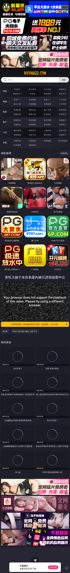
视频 (5, 101)
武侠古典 (62, 130)
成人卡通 (47, 110)
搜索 (64, 80)
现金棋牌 (47, 93)
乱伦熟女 (47, 114)
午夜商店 (32, 140)
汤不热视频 (62, 140)
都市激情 (17, 130)
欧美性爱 (62, 110)
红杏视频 (17, 145)
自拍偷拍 (32, 99)
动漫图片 (62, 120)
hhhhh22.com (35, 73)
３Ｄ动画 (62, 99)
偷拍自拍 (32, 110)
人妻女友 (47, 130)
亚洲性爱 (17, 110)
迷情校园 (17, 135)
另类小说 (32, 135)
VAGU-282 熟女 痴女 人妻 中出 (24, 331)
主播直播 (47, 104)
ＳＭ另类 (62, 104)
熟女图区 (47, 124)
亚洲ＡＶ (17, 99)
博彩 (5, 91)
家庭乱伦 (32, 130)
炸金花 (32, 93)
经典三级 (32, 114)
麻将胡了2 (17, 93)
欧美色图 (47, 120)
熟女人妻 (17, 104)
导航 (5, 142)
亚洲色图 (32, 120)
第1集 (5, 331)
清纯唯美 (32, 124)
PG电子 (17, 89)
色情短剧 (32, 145)
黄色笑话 (47, 135)
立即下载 (53, 567)
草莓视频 (47, 140)
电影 (5, 111)
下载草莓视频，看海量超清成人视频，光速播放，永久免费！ (39, 324)
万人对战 (47, 89)
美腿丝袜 (17, 124)
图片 (5, 122)
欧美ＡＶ (47, 99)
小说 (5, 132)
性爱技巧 (62, 135)
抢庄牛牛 (62, 93)
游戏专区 (62, 89)
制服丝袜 (17, 114)
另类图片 (62, 124)
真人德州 (32, 89)
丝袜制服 (32, 104)
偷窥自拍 (17, 120)
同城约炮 (17, 140)
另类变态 (62, 114)
